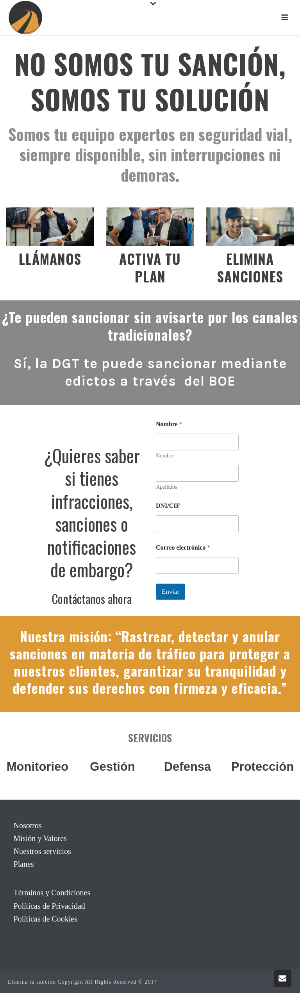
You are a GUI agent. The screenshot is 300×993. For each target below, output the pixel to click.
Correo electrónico (183, 547)
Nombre (165, 456)
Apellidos (166, 487)
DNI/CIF (168, 505)
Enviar (170, 591)
